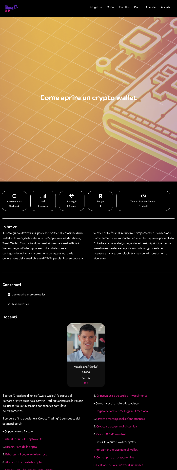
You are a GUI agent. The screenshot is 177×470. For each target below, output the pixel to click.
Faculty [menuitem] (124, 7)
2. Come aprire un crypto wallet (114, 457)
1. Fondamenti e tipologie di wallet (116, 449)
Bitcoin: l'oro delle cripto (21, 447)
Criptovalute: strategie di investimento (122, 395)
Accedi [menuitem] (165, 7)
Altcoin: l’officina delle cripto (23, 462)
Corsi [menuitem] (110, 7)
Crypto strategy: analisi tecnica (116, 426)
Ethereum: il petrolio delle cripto (26, 454)
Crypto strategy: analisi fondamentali (120, 419)
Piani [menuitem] (137, 7)
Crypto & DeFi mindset (111, 434)
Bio (86, 382)
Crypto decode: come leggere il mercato (122, 411)
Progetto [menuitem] (96, 7)
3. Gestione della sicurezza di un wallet (118, 465)
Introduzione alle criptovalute (24, 439)
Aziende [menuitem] (150, 7)
